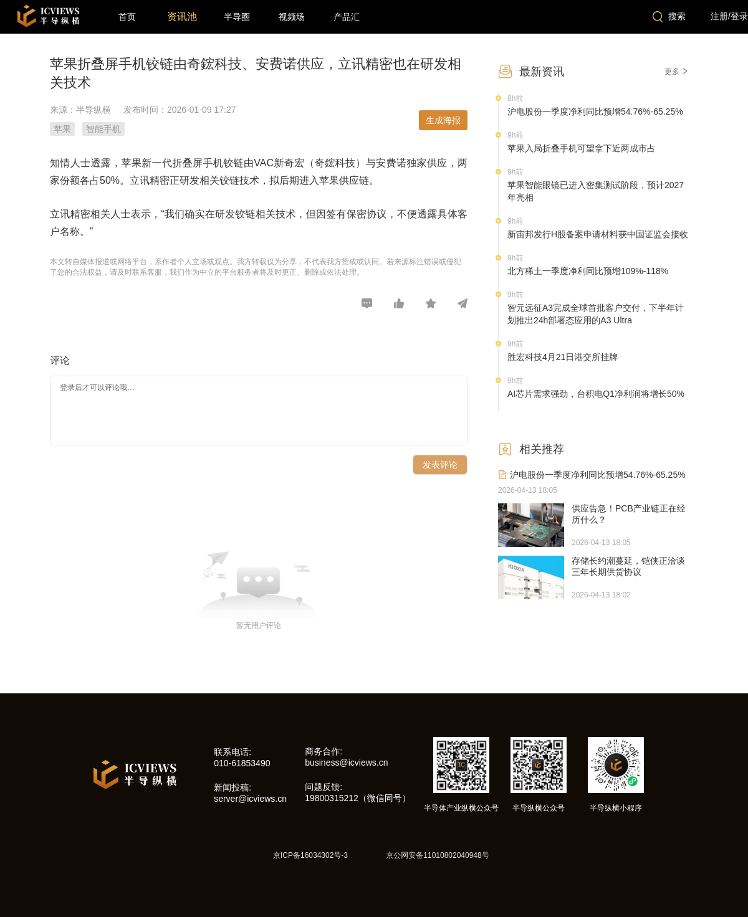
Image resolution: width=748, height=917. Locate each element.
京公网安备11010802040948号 (437, 855)
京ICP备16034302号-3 (310, 855)
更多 (676, 71)
